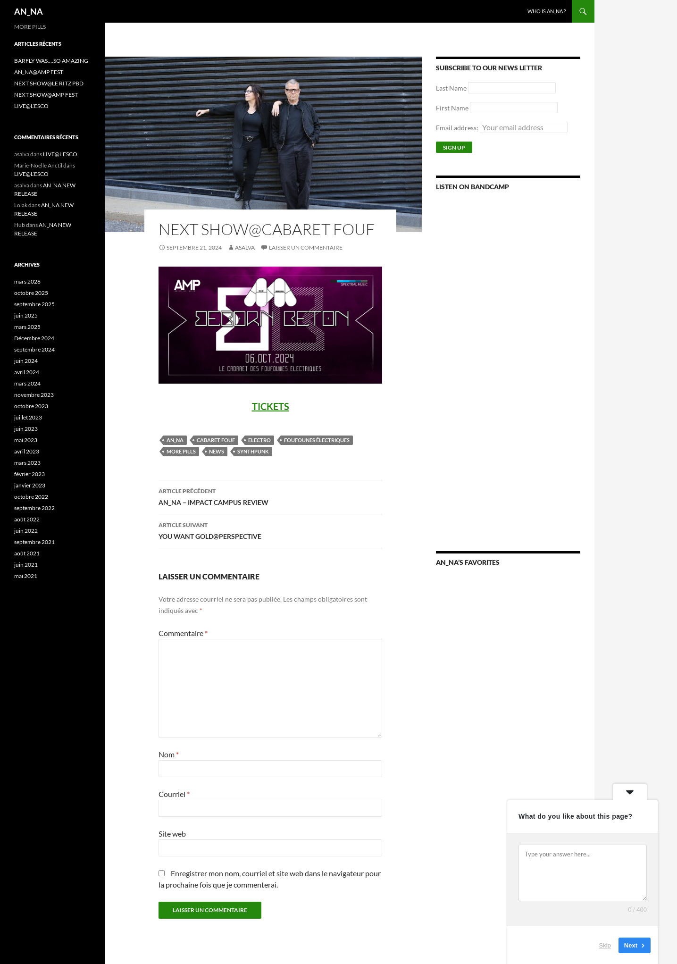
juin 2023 (26, 428)
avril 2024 (26, 372)
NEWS (216, 451)
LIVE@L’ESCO (31, 105)
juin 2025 (26, 315)
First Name (452, 108)
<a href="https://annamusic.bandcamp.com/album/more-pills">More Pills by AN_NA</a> (508, 312)
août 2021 (27, 553)
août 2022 (27, 519)
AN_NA (28, 11)
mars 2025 (27, 326)
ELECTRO (259, 440)
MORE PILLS (181, 451)
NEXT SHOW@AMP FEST (46, 94)
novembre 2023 (34, 394)
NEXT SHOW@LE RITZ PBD (49, 83)
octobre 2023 (31, 406)
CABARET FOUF (216, 440)
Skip (605, 944)
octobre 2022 (31, 496)
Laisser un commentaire (306, 247)
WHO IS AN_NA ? (546, 11)
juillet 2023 (28, 417)
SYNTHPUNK (253, 451)
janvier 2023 (29, 485)
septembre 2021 (34, 541)
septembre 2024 (34, 349)
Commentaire (183, 633)
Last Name (451, 88)
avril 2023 (26, 451)
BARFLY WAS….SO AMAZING (51, 60)
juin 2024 (26, 360)
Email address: (502, 128)
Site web (172, 833)
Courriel (174, 793)
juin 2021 (26, 564)
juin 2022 (26, 530)
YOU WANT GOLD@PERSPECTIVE (270, 530)
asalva (245, 247)
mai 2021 (25, 575)
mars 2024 (27, 383)
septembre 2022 (34, 507)
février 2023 (29, 474)
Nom (169, 754)
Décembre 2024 (34, 338)
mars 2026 (27, 281)
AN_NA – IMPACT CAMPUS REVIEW (270, 496)
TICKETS (270, 406)
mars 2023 (27, 462)
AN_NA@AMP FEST (38, 71)
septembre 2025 (34, 304)
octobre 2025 (31, 292)
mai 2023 (25, 440)
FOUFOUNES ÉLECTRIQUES (317, 440)
